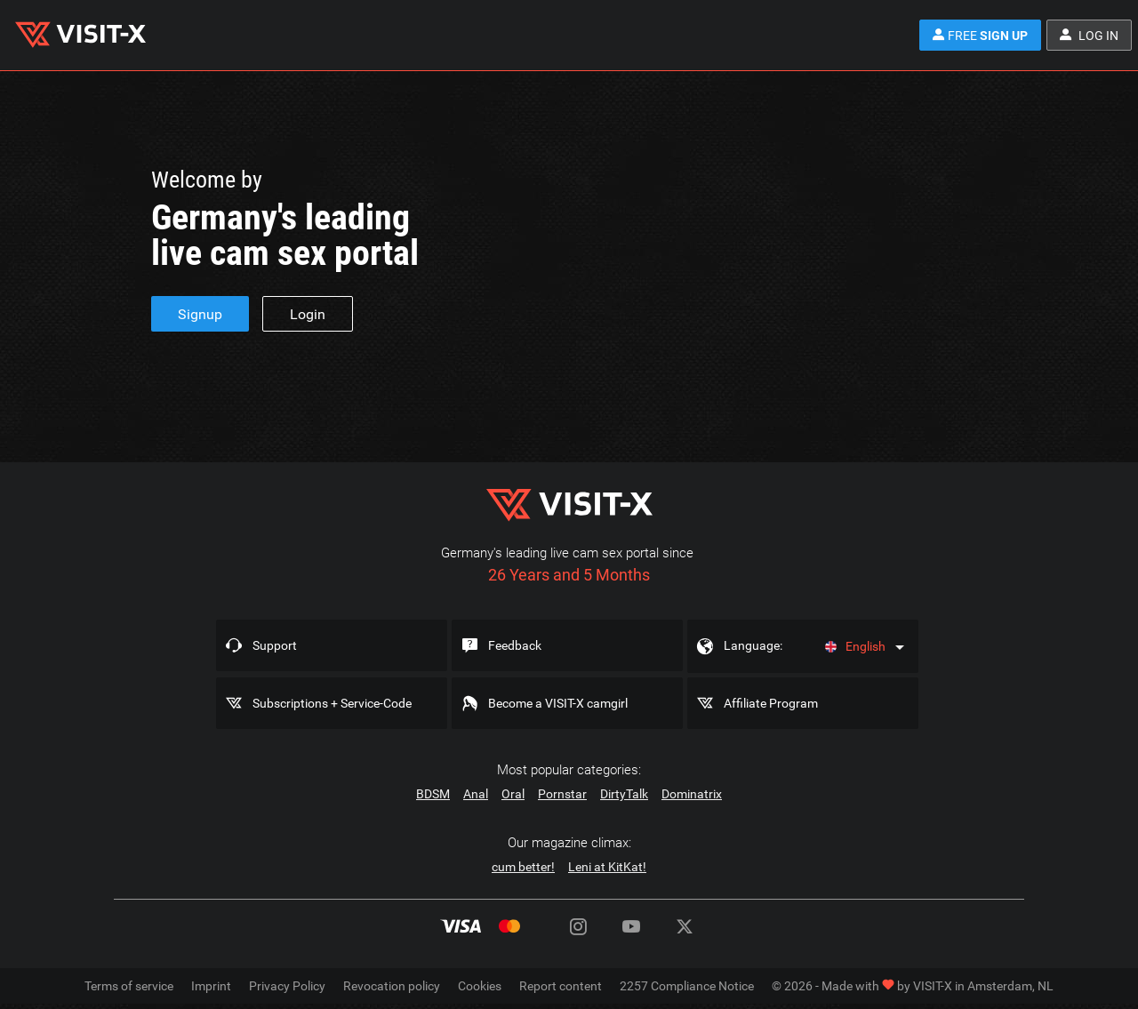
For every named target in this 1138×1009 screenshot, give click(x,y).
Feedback (514, 645)
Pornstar (562, 794)
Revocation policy (391, 986)
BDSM (433, 794)
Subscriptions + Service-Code (332, 703)
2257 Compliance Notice (687, 986)
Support (274, 645)
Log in (1089, 35)
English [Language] (855, 646)
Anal (475, 794)
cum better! (523, 867)
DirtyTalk (624, 794)
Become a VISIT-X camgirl (558, 703)
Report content (560, 986)
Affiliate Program (771, 703)
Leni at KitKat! (607, 867)
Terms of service (128, 986)
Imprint (211, 986)
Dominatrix (691, 794)
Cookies (479, 986)
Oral (513, 794)
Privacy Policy (287, 986)
